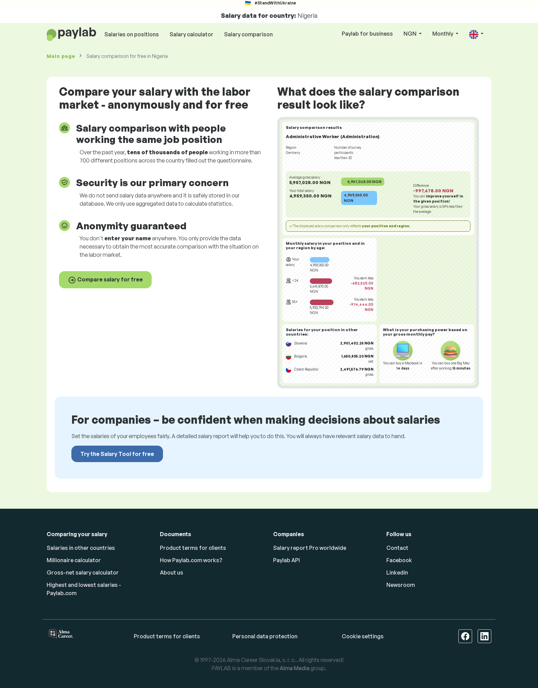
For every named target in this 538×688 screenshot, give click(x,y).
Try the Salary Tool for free (117, 453)
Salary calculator (191, 34)
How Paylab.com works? (191, 560)
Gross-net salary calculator (83, 572)
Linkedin (397, 572)
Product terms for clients (193, 547)
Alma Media (294, 668)
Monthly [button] (443, 33)
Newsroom (400, 584)
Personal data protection (264, 636)
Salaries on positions (131, 34)
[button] (476, 34)
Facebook (399, 560)
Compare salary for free (105, 280)
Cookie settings (363, 636)
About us (171, 572)
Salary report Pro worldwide (309, 547)
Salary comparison (248, 34)
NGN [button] (411, 33)
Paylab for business (367, 33)
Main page (61, 56)
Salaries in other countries (81, 547)
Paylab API (286, 560)
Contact (397, 547)
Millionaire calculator (74, 560)
